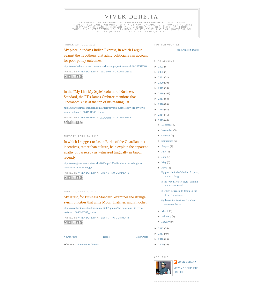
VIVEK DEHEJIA (132, 17)
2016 (161, 104)
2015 (161, 109)
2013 (161, 120)
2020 (161, 82)
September (167, 140)
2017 (161, 98)
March (165, 211)
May (164, 162)
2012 (161, 228)
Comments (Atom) (88, 244)
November (167, 130)
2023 (161, 66)
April (164, 167)
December (167, 124)
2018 (161, 93)
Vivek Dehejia (187, 262)
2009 (161, 244)
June (164, 156)
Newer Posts (70, 236)
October (166, 135)
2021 (161, 77)
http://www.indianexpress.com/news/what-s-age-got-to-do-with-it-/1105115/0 (105, 66)
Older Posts (142, 236)
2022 (161, 71)
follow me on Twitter (188, 49)
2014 (161, 114)
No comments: (122, 72)
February (166, 216)
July (164, 151)
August (165, 146)
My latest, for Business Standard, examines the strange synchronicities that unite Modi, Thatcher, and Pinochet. (106, 199)
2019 (161, 87)
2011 (161, 233)
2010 (161, 239)
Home (106, 236)
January (166, 221)
